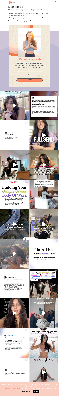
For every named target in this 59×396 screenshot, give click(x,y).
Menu (55, 2)
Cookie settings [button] (25, 391)
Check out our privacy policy (11, 388)
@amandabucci (29, 239)
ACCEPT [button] (36, 391)
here (36, 21)
